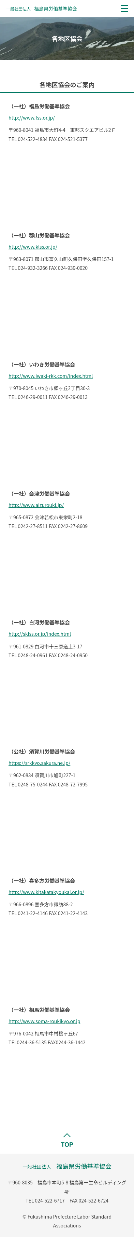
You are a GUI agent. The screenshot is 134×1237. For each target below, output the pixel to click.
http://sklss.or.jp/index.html (40, 633)
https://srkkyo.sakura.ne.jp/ (39, 762)
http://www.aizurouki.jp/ (36, 504)
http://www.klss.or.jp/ (33, 246)
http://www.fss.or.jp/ (32, 117)
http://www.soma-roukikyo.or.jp (44, 1021)
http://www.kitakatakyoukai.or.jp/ (46, 892)
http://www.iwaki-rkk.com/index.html (51, 375)
